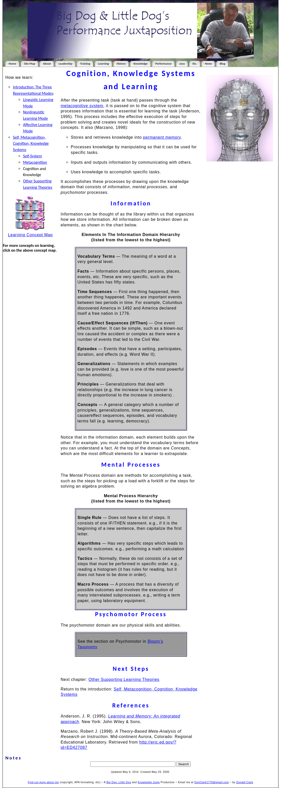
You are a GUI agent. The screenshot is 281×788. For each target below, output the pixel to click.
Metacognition (35, 162)
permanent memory (162, 137)
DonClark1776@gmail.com (212, 782)
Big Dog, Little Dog (118, 782)
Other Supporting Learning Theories (123, 679)
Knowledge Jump (149, 782)
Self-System (32, 156)
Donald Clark (244, 782)
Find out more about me (43, 782)
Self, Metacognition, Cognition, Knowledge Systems (31, 143)
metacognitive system (82, 106)
